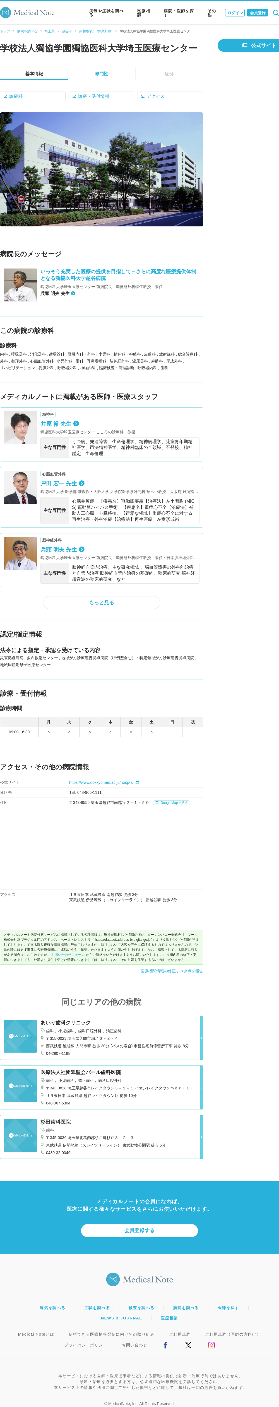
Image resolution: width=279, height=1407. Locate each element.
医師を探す (228, 1308)
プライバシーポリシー (85, 1345)
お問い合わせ (134, 1345)
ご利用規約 (180, 1334)
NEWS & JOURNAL (121, 1318)
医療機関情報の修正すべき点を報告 (172, 971)
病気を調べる (52, 1308)
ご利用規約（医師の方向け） (233, 1334)
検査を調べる (141, 1308)
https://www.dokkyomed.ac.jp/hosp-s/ (104, 782)
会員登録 (258, 13)
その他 (212, 13)
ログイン (235, 13)
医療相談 (143, 13)
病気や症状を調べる (106, 13)
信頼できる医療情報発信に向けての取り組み (112, 1334)
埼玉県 (50, 31)
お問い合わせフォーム (68, 955)
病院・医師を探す (179, 13)
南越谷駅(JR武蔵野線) (95, 31)
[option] (101, 169)
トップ (5, 31)
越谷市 (67, 31)
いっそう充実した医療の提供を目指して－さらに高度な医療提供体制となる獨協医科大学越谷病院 (118, 275)
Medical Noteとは (36, 1334)
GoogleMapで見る (171, 803)
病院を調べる (27, 31)
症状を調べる (97, 1308)
